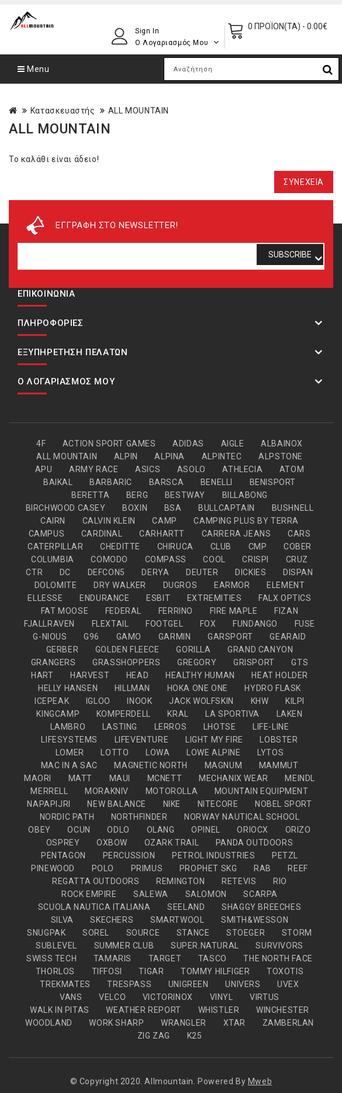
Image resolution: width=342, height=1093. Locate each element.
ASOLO (191, 469)
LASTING (119, 726)
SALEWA (150, 894)
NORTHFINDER (139, 817)
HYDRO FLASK (272, 688)
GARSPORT (230, 636)
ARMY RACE (93, 469)
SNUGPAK (46, 932)
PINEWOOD (53, 868)
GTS (299, 662)
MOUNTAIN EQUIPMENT (262, 791)
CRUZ (297, 559)
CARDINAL (102, 533)
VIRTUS (264, 997)
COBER (298, 546)
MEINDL (300, 778)
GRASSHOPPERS (126, 662)
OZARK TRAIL (171, 842)
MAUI (119, 778)
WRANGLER (183, 1022)
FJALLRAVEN (49, 623)
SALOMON (206, 894)
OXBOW (111, 842)
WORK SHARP (116, 1022)
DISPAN (298, 572)
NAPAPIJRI (48, 804)
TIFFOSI (107, 971)
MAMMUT (279, 765)
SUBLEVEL (56, 945)
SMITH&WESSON (254, 919)
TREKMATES (65, 984)
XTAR (234, 1022)
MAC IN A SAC (69, 765)
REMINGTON (180, 881)
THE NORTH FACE (277, 958)
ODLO (118, 829)
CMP (257, 546)
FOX (208, 623)
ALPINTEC (222, 456)
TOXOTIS (285, 971)
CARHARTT (162, 533)
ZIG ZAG (153, 1035)
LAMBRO (68, 726)
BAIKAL (58, 482)
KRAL (177, 714)
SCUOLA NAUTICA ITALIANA (94, 907)
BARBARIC (110, 482)
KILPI (295, 701)
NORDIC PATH (67, 817)
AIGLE (232, 443)
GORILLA (193, 649)
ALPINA (169, 456)
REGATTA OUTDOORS (96, 881)
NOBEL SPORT (283, 804)
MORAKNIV (107, 791)
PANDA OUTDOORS (254, 842)
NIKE (172, 804)
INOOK (139, 701)
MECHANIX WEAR (233, 778)
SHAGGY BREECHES (261, 907)
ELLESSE (45, 598)
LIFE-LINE (271, 726)
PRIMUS (147, 868)
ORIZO (298, 829)
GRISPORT (254, 662)
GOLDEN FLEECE (127, 649)
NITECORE (218, 804)
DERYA (155, 572)
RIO (280, 881)
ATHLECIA (242, 469)
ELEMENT (286, 585)
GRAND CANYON (260, 649)
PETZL (285, 855)
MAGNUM (224, 765)
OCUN (78, 829)
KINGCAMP (58, 714)
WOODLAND (48, 1022)
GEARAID (288, 636)
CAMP (164, 520)
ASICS (147, 469)
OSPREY (63, 842)
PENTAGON (63, 855)
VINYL (221, 997)
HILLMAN (132, 688)
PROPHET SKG (208, 868)
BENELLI (217, 482)
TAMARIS (113, 958)
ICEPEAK (51, 701)
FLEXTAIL (110, 623)
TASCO (212, 958)
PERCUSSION (129, 855)
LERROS (170, 726)
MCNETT (164, 778)
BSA (173, 508)
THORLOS (55, 971)
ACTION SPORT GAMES (109, 443)
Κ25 (194, 1035)
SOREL (95, 932)
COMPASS (165, 559)
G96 (91, 636)
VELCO (112, 997)
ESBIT (158, 598)
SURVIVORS (279, 945)
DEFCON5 (106, 572)
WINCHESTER (282, 1010)
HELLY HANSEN (68, 688)
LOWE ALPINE (213, 752)
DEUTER (202, 572)
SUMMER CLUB (124, 945)
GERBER (62, 649)
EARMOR (232, 585)
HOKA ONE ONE (197, 688)
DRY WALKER (120, 585)
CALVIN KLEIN (109, 520)
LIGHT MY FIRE (214, 739)
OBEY (39, 829)
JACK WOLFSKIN (201, 701)
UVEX (288, 984)
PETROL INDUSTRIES (213, 855)
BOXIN (134, 508)
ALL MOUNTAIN (138, 110)
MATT (80, 778)
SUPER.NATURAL (205, 945)
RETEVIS (239, 881)
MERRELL (49, 791)
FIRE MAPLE (234, 611)
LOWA (158, 752)
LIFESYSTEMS (69, 739)
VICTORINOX (168, 997)
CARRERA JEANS (236, 533)
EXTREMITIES (214, 598)
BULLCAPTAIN (226, 508)
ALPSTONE (280, 456)
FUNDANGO (255, 623)
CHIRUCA (175, 546)
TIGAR (151, 971)
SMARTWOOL (177, 919)
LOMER (70, 752)
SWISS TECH (51, 958)
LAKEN (290, 714)
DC (65, 572)
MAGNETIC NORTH (150, 765)
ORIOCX (252, 829)
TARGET (165, 958)
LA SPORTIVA (232, 714)
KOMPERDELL (123, 714)
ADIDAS (188, 443)
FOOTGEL (164, 623)
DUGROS (180, 585)
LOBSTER (279, 739)
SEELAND (186, 907)
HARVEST (89, 675)
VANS (71, 997)
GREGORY (196, 662)
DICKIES (250, 572)
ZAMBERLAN (288, 1022)
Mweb (260, 1081)
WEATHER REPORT (143, 1010)
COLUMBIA (52, 559)
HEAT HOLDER (279, 675)
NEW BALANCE (116, 804)
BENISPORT (273, 482)
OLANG (161, 829)
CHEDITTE (120, 546)
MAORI (37, 778)
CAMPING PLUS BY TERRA (246, 520)
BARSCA (166, 482)
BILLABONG (245, 495)
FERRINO (175, 611)
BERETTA (90, 495)
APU (44, 469)
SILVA (62, 919)
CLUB (221, 546)
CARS (299, 533)
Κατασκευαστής (62, 110)
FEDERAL (123, 611)
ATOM (291, 469)
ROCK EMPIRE (89, 894)
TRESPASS (129, 984)
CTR (34, 572)
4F (41, 443)
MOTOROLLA (172, 791)
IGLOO (98, 701)
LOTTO (115, 752)
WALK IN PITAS (59, 1010)
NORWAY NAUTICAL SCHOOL (241, 817)
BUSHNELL (293, 508)
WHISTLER (219, 1010)
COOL (214, 559)
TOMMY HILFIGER (215, 971)
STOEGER (245, 932)
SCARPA (260, 894)
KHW (260, 701)
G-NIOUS (50, 636)
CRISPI (255, 559)
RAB (262, 868)
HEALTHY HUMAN (200, 675)
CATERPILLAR (55, 546)
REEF (298, 868)
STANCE (193, 932)
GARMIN (174, 636)
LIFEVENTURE (142, 739)
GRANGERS (53, 662)
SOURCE (143, 932)
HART (42, 675)
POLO (103, 868)
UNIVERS (242, 984)
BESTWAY (185, 495)
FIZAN (286, 611)
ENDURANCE (104, 598)
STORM (297, 932)
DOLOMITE (55, 585)
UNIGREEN (188, 984)
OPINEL (205, 829)
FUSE (305, 623)
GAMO (128, 636)
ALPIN (126, 456)
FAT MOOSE (64, 611)
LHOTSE (219, 726)
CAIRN (52, 520)
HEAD (137, 675)
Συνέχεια (304, 182)
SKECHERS (111, 919)
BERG (137, 495)
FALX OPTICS (285, 598)
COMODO (109, 559)
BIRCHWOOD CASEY (66, 508)
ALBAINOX (282, 443)
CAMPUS (47, 533)
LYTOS (270, 752)
